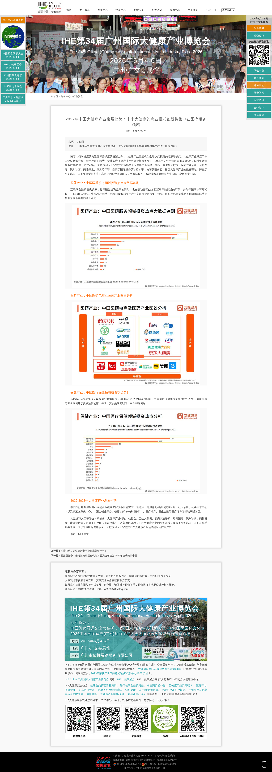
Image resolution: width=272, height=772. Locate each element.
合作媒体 (259, 107)
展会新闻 (259, 92)
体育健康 (91, 694)
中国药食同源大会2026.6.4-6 (13, 55)
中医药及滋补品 (156, 685)
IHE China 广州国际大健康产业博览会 (87, 679)
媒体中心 (175, 10)
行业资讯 (78, 96)
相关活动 (157, 10)
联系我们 (171, 755)
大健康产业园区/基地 (112, 694)
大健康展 (161, 759)
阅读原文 (83, 534)
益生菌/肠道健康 (148, 689)
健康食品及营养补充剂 (103, 685)
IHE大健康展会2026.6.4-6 (13, 66)
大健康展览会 (148, 759)
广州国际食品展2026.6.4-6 (13, 77)
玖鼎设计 (172, 759)
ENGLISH (211, 10)
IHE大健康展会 (126, 679)
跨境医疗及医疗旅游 (173, 689)
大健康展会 (118, 759)
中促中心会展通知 (13, 20)
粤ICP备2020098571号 (126, 764)
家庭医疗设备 (87, 689)
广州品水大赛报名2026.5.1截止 (13, 99)
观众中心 (120, 10)
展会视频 (259, 115)
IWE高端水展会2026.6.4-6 (13, 88)
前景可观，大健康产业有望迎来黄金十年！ (84, 550)
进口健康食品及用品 (132, 685)
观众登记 (259, 35)
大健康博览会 (132, 759)
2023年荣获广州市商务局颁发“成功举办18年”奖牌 (119, 673)
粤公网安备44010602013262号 (159, 764)
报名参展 (259, 28)
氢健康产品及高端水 (180, 685)
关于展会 (84, 10)
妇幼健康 (130, 689)
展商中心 (102, 10)
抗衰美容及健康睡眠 (110, 689)
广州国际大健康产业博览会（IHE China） (134, 755)
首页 (69, 10)
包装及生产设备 (137, 694)
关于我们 (193, 10)
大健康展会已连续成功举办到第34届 (159, 668)
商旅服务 (139, 10)
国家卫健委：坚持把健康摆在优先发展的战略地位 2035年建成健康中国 (99, 555)
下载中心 (259, 70)
